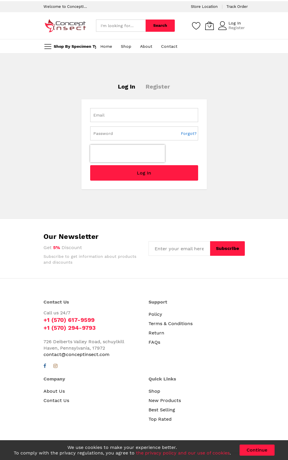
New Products (165, 380)
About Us (54, 370)
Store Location (204, 6)
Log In (234, 23)
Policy (155, 294)
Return (156, 312)
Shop (154, 370)
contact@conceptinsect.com (76, 334)
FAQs (154, 322)
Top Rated (160, 398)
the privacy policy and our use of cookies (183, 453)
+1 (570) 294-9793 (69, 307)
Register (236, 27)
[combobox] (121, 26)
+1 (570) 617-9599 (69, 299)
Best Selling (162, 389)
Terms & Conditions (171, 303)
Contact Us (56, 380)
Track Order (237, 6)
